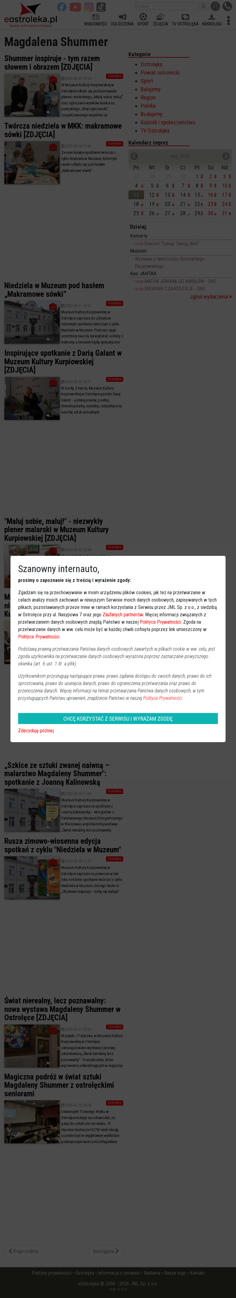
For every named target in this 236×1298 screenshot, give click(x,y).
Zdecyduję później (36, 731)
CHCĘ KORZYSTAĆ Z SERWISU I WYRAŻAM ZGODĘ (118, 718)
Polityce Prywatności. (163, 698)
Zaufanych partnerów (123, 615)
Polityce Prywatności (160, 622)
